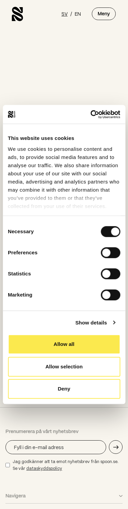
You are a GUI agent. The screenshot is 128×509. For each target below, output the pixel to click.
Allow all (64, 344)
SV (64, 13)
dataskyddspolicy (44, 468)
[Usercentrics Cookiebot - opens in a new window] (91, 114)
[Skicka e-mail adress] (116, 447)
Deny (64, 389)
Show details (91, 322)
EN (78, 13)
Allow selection (64, 366)
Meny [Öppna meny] (104, 14)
